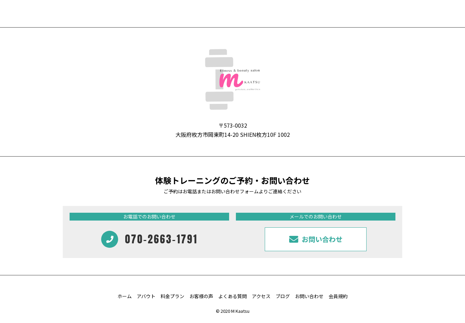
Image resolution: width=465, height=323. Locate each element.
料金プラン (172, 296)
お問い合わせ (309, 296)
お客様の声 (201, 296)
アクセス (261, 296)
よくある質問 (232, 296)
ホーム (124, 296)
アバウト (146, 296)
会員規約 (338, 296)
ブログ (283, 296)
